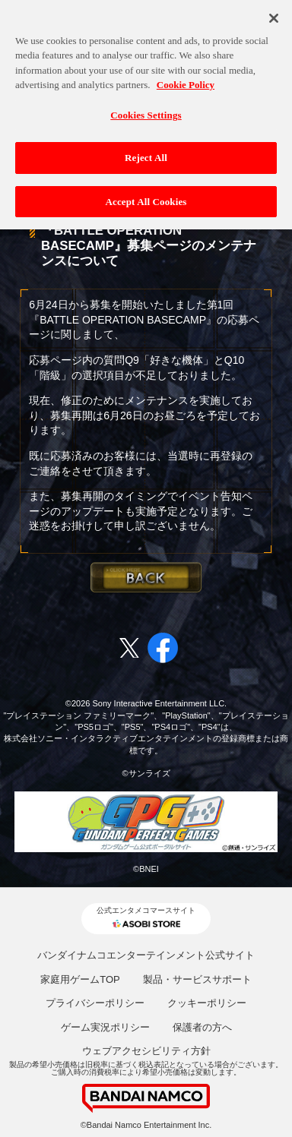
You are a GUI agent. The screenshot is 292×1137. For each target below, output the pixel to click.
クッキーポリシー (206, 1003)
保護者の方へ (202, 1027)
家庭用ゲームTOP (80, 979)
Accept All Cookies (145, 188)
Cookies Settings (145, 102)
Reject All (146, 144)
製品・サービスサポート (197, 979)
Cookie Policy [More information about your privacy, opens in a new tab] (185, 71)
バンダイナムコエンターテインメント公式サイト (146, 955)
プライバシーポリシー (95, 1003)
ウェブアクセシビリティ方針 (146, 1050)
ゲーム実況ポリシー (105, 1027)
